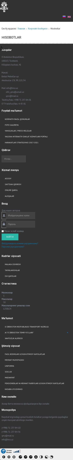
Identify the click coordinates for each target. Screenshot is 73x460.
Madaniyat (10, 377)
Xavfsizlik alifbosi (14, 338)
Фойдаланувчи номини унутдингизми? (20, 243)
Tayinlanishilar (12, 270)
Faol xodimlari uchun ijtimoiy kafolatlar (25, 354)
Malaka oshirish (13, 264)
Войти (10, 236)
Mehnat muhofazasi (14, 360)
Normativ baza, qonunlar (17, 119)
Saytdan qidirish (13, 184)
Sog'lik (8, 371)
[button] (3, 49)
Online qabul (11, 190)
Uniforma (9, 366)
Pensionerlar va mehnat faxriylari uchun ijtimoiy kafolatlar (34, 383)
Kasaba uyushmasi (13, 389)
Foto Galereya (12, 125)
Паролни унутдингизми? (13, 246)
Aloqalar (9, 196)
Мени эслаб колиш (14, 231)
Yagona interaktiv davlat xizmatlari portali (26, 136)
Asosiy (8, 178)
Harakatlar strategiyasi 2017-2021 (21, 142)
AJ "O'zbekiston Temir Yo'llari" (19, 332)
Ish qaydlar (10, 276)
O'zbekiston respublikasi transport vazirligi (27, 326)
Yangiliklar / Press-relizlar (18, 131)
